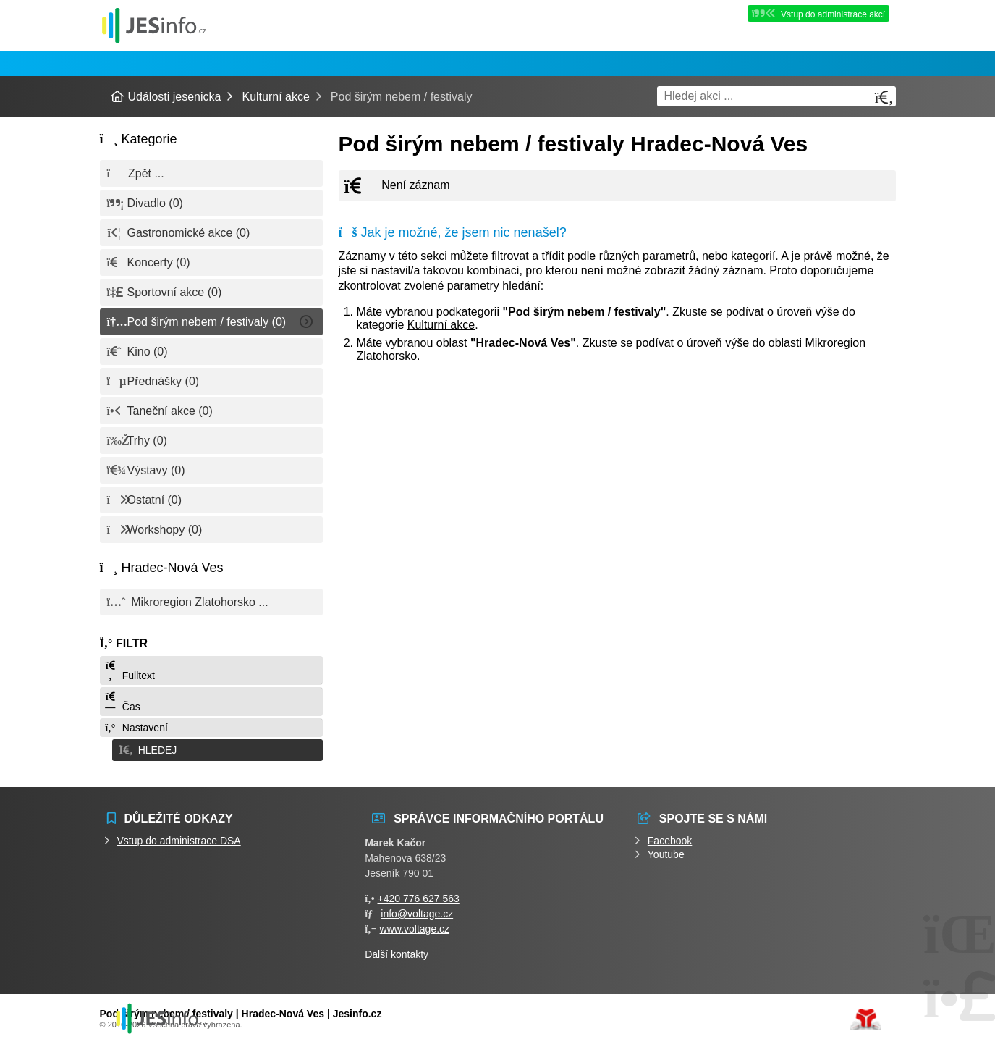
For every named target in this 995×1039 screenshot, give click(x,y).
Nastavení (136, 727)
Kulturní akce (275, 97)
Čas (122, 701)
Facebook (670, 836)
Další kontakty (396, 950)
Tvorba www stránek (865, 1015)
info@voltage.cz (417, 909)
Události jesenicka (154, 25)
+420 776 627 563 (419, 894)
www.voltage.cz (414, 924)
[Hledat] (884, 97)
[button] (211, 748)
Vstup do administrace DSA (179, 836)
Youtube (666, 850)
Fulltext (129, 670)
